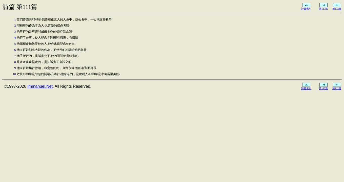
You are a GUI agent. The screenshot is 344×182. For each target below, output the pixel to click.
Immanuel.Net (40, 86)
